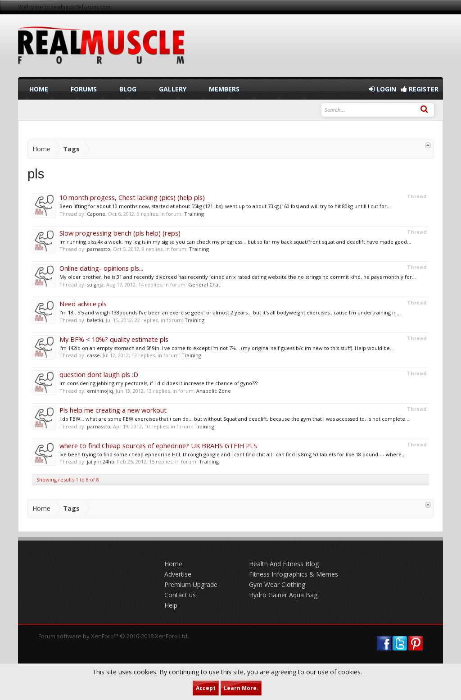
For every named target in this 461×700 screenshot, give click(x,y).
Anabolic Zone (213, 390)
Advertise (177, 574)
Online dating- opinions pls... (101, 268)
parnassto (98, 248)
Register (419, 89)
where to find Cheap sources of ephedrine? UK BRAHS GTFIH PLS (158, 445)
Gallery (172, 89)
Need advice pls (83, 303)
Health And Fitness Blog (284, 563)
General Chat (204, 284)
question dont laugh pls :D (98, 374)
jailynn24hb (100, 461)
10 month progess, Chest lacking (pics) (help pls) (132, 197)
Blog (127, 89)
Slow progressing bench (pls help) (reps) (120, 232)
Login (382, 89)
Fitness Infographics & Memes (293, 574)
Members (224, 89)
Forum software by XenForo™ (113, 636)
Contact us (180, 595)
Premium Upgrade (190, 584)
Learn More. (241, 688)
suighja (95, 284)
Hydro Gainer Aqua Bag (283, 595)
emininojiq (100, 390)
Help (170, 605)
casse (93, 355)
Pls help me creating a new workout (113, 409)
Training (194, 213)
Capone (96, 213)
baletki (95, 320)
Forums (84, 89)
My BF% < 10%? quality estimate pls (113, 339)
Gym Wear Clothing (277, 584)
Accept (206, 688)
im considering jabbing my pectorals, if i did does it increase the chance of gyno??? (158, 383)
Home (38, 89)
